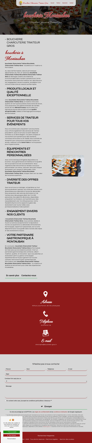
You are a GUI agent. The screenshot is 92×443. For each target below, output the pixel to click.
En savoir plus (12, 275)
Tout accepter (11, 432)
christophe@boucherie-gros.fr (46, 342)
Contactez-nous (28, 275)
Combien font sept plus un (13, 376)
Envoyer (48, 404)
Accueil (52, 3)
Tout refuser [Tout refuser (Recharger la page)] (11, 435)
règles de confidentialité (42, 410)
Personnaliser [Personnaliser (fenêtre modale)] (11, 438)
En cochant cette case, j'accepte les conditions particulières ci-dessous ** (29, 398)
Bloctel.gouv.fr (47, 424)
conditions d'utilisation (60, 410)
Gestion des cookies (67, 439)
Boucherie (64, 3)
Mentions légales (52, 439)
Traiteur (58, 3)
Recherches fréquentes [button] (46, 436)
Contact (71, 3)
